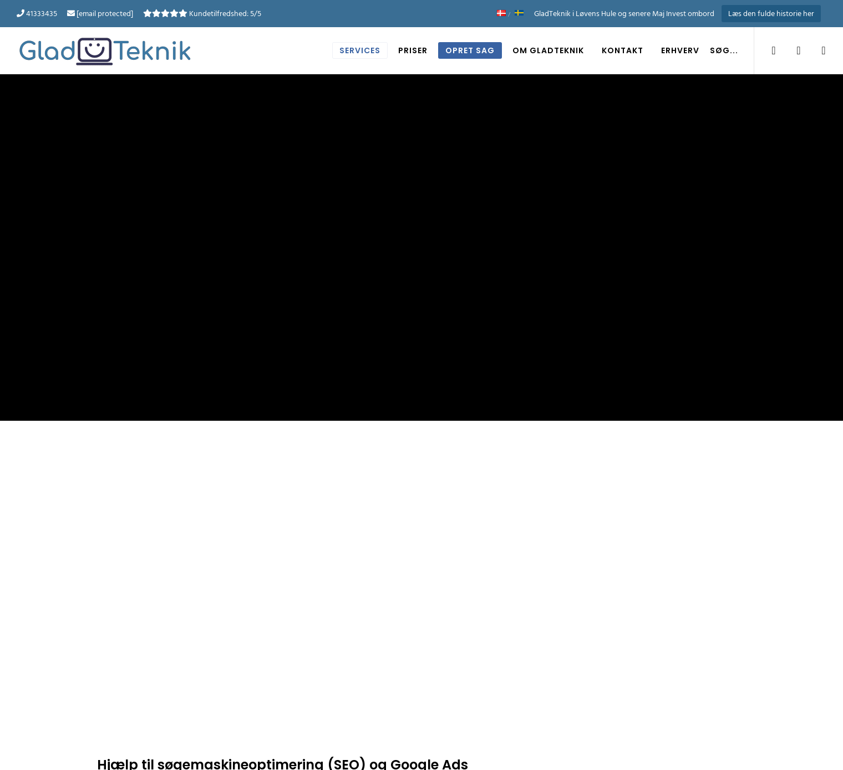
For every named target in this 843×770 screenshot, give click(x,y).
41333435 (41, 13)
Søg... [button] (724, 50)
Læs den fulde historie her (771, 13)
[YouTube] (816, 50)
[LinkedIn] (791, 50)
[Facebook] (766, 50)
